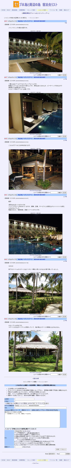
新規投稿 (14, 10)
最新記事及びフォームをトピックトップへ (35, 13)
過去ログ (66, 10)
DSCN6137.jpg (35, 133)
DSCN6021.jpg (35, 372)
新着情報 (22, 10)
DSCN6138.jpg (35, 254)
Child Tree (35, 466)
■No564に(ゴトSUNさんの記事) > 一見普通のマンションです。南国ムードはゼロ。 (36, 421)
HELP (8, 10)
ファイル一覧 (53, 10)
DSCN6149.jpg (35, 190)
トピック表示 (42, 10)
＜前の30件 (35, 378)
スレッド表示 (31, 10)
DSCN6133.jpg (35, 72)
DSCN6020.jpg (35, 314)
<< (29, 17)
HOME (3, 10)
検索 (60, 10)
